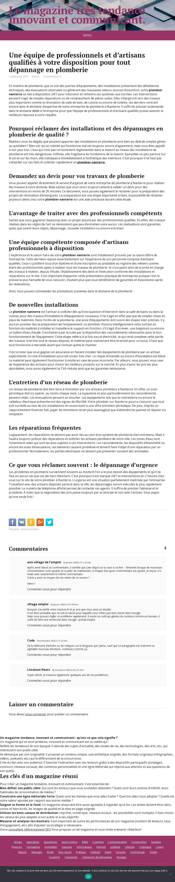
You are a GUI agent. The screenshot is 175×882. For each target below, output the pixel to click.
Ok (88, 876)
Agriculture (33, 842)
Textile (153, 852)
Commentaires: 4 (52, 76)
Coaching (98, 842)
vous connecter (35, 714)
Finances (16, 847)
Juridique (115, 847)
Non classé (64, 852)
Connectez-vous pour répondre (49, 589)
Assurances (50, 842)
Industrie (67, 847)
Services (121, 852)
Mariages (36, 852)
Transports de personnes (97, 857)
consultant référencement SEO (29, 829)
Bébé (85, 842)
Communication (117, 842)
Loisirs (160, 847)
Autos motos (69, 842)
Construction (139, 842)
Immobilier (51, 847)
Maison (35, 76)
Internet (101, 847)
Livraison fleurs (38, 670)
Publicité (95, 852)
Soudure (156, 842)
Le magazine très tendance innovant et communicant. (77, 15)
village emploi (37, 604)
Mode (50, 852)
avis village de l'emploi (44, 562)
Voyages (121, 857)
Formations (33, 847)
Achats (18, 842)
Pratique (81, 852)
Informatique (84, 847)
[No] (170, 874)
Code (31, 640)
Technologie (137, 852)
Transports (71, 857)
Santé (108, 852)
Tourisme (54, 857)
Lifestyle (130, 847)
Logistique (145, 847)
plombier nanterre (91, 162)
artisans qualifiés (29, 529)
